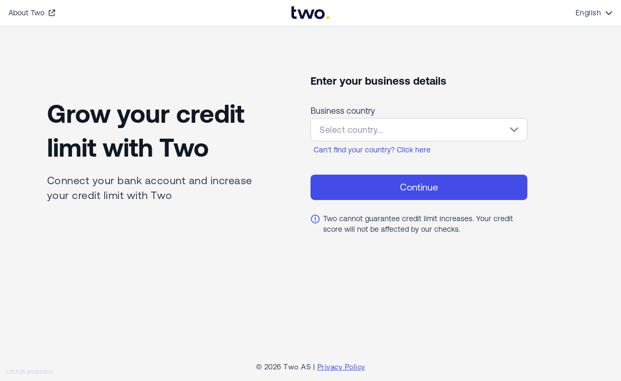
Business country (342, 110)
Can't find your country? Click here (372, 150)
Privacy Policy (341, 366)
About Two (31, 12)
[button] (418, 129)
